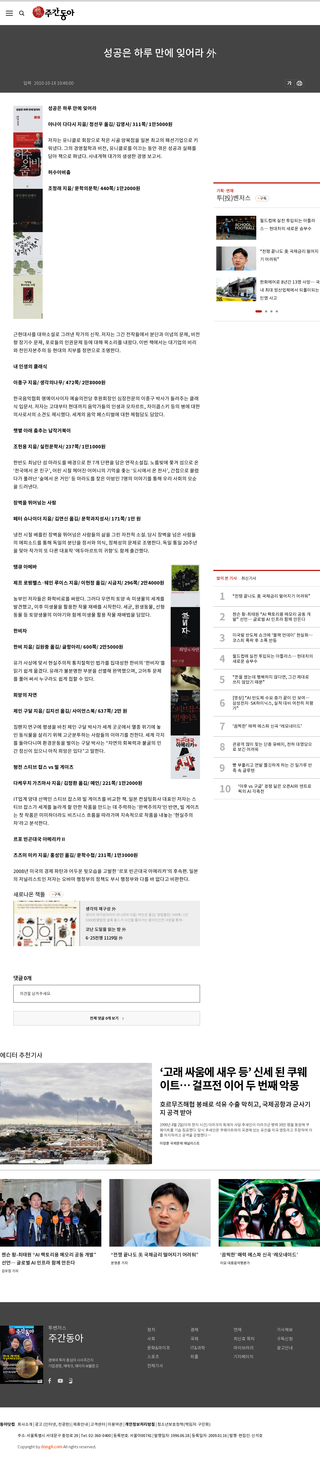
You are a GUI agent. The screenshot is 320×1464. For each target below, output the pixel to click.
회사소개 (25, 1424)
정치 (151, 1329)
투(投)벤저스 (234, 198)
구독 (57, 894)
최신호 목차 (244, 1338)
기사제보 (285, 1329)
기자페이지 (244, 1356)
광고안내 (285, 1348)
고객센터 (97, 1424)
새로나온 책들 (29, 894)
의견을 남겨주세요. (35, 993)
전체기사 (155, 1365)
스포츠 (153, 1356)
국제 (194, 1338)
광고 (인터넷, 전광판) (53, 1424)
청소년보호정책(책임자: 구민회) (183, 1424)
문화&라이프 (158, 1348)
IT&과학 (197, 1348)
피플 (194, 1356)
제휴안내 (80, 1424)
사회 (151, 1338)
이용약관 (115, 1424)
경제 (194, 1329)
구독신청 (285, 1338)
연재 (238, 1329)
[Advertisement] (59, 260)
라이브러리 (244, 1348)
